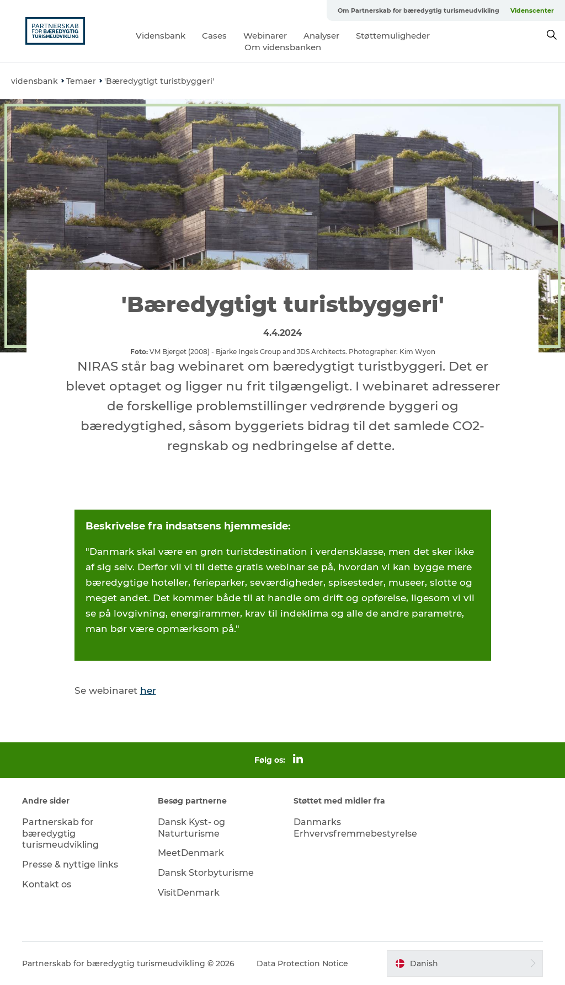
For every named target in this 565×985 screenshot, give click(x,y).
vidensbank (34, 81)
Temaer (81, 81)
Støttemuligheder (393, 35)
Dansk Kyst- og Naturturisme (191, 828)
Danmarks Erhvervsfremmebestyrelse (355, 828)
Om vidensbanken (282, 47)
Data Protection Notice (302, 963)
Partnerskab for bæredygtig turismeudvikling (60, 833)
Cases (214, 35)
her (148, 690)
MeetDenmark (191, 853)
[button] (465, 963)
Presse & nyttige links (70, 864)
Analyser (321, 35)
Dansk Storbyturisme (206, 873)
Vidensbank (160, 35)
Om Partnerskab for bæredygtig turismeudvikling (418, 10)
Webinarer (265, 35)
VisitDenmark (189, 892)
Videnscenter (532, 10)
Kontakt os (46, 884)
